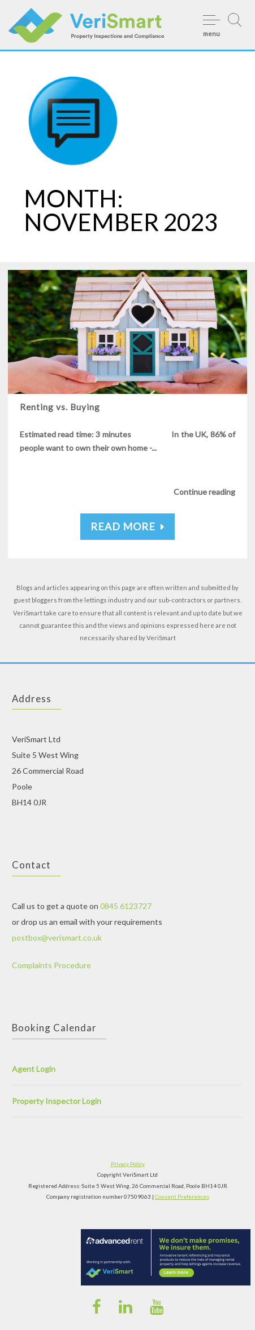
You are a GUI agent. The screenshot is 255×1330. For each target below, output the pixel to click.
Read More (127, 526)
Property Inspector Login (56, 1101)
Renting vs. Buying (60, 407)
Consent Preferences (182, 1196)
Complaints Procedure (51, 965)
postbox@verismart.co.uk (57, 937)
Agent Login (33, 1069)
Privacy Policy (128, 1163)
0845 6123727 (126, 906)
